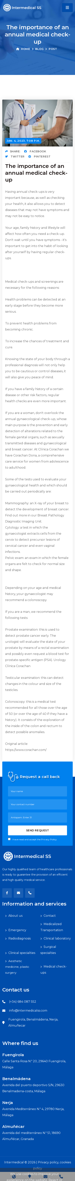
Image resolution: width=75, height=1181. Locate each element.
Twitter (15, 156)
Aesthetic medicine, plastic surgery (17, 966)
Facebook (35, 151)
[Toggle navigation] (67, 7)
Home (23, 49)
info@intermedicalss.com (28, 1010)
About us (15, 915)
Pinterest (39, 156)
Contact (50, 915)
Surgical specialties (48, 950)
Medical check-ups (53, 969)
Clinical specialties (21, 953)
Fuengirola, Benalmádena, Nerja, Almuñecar (33, 1022)
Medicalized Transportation (51, 927)
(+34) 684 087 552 (22, 1001)
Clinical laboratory (57, 938)
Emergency (17, 930)
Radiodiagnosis (19, 938)
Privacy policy (48, 1162)
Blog (39, 49)
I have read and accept (32, 839)
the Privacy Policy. (47, 839)
